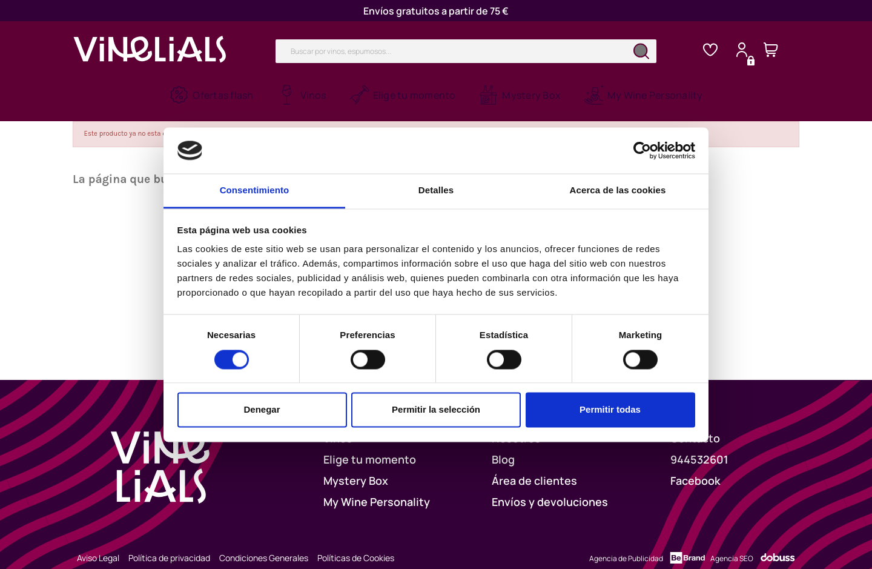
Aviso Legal (98, 545)
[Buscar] (466, 51)
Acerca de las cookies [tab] (618, 190)
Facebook (695, 468)
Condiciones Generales (263, 545)
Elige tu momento (369, 446)
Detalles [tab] (436, 190)
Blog (503, 446)
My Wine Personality (376, 489)
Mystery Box (355, 468)
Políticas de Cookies (355, 545)
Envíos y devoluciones (550, 489)
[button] (301, 94)
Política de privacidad (169, 545)
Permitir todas (610, 410)
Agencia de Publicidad (626, 546)
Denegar (261, 410)
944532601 (699, 446)
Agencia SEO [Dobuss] (731, 546)
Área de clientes (534, 468)
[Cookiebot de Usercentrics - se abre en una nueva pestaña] (642, 150)
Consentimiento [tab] (254, 190)
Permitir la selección (436, 410)
